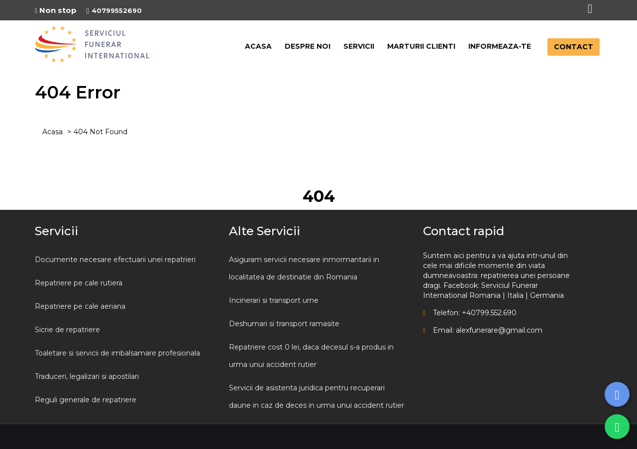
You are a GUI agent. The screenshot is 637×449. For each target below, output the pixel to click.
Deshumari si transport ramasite (284, 323)
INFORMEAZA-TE (499, 46)
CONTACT (573, 46)
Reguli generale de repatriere (85, 399)
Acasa (52, 131)
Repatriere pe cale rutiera (78, 282)
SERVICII (358, 46)
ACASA (258, 46)
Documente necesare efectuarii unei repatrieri (115, 259)
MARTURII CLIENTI (421, 46)
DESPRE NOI (307, 46)
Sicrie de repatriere (67, 329)
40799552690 (114, 10)
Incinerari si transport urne (273, 300)
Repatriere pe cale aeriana (80, 306)
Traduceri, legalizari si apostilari (87, 376)
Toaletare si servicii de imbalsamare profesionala (117, 353)
